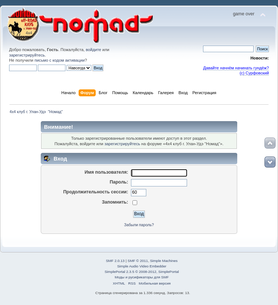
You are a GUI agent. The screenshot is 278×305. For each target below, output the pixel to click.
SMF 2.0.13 (115, 261)
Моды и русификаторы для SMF (142, 277)
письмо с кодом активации (60, 60)
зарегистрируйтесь (27, 55)
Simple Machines (164, 261)
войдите (93, 49)
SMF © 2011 (138, 261)
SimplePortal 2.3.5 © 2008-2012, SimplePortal (141, 272)
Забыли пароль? (139, 225)
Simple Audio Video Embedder (141, 266)
